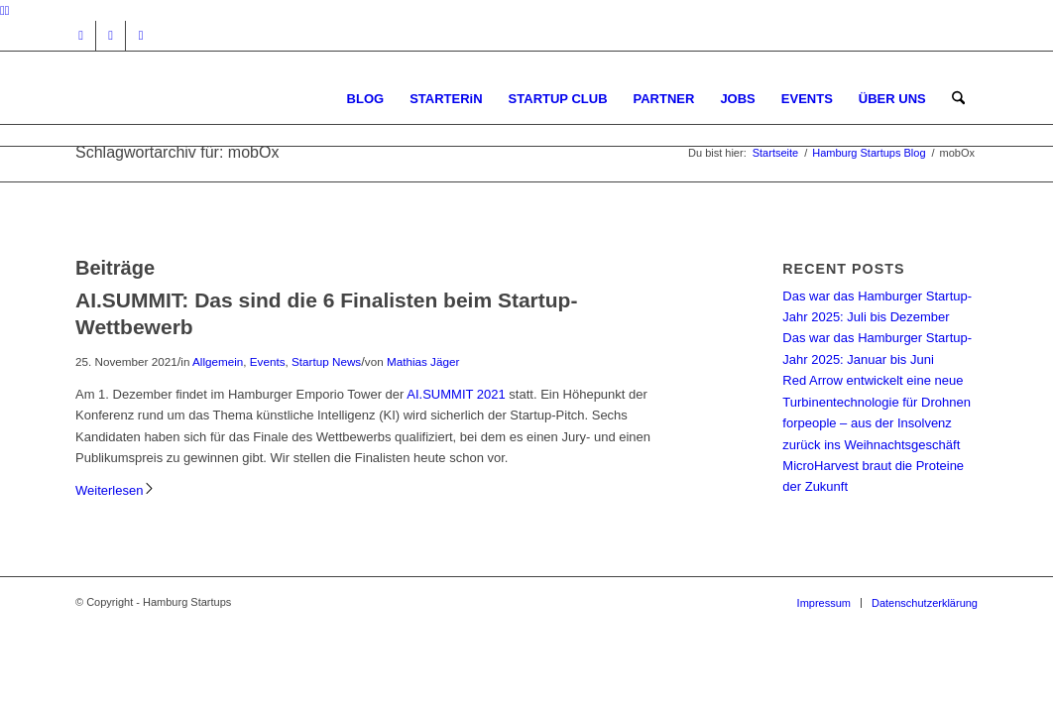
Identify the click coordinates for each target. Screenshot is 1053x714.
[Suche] (958, 99)
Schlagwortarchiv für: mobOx (177, 152)
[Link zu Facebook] (110, 36)
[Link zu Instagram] (80, 36)
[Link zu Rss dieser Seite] (141, 36)
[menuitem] (366, 99)
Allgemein (217, 361)
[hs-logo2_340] (224, 99)
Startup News (326, 361)
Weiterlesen (115, 490)
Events (268, 361)
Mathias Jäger (423, 361)
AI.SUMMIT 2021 (454, 394)
